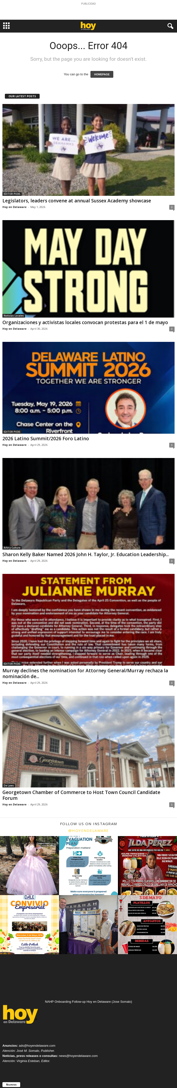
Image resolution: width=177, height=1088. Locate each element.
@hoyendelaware (88, 830)
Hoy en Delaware (14, 207)
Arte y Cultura (12, 547)
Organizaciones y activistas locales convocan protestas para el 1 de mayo (85, 322)
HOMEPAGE (101, 74)
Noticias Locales (14, 315)
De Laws (9, 785)
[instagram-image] (29, 865)
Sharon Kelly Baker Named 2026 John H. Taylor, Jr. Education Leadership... (85, 554)
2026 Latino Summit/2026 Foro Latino (45, 438)
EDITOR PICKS (12, 194)
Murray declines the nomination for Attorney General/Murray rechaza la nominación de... (85, 673)
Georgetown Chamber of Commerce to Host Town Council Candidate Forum (81, 795)
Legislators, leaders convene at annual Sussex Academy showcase (76, 201)
